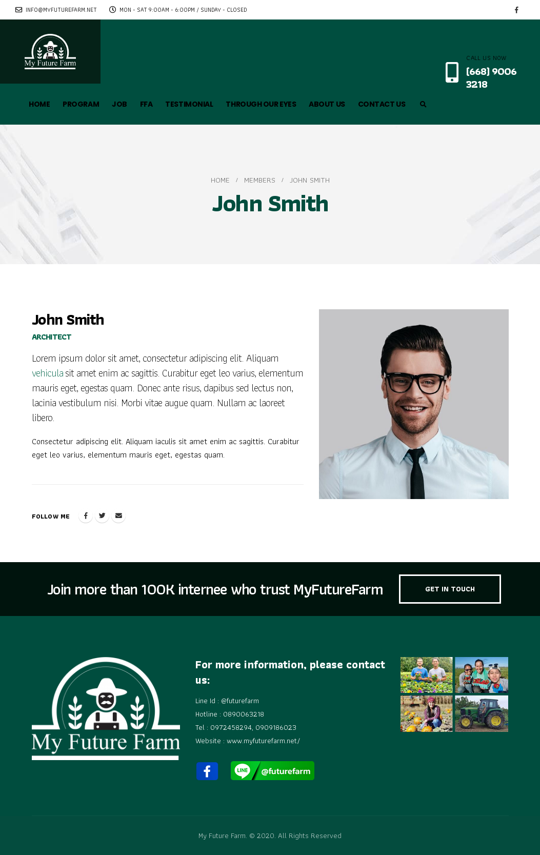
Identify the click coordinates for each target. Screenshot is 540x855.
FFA (146, 104)
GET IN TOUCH (450, 588)
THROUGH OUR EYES (261, 104)
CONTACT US (382, 104)
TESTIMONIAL (189, 104)
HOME (39, 104)
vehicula (47, 373)
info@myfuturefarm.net (56, 9)
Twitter (102, 515)
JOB (119, 104)
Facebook (85, 515)
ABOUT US (327, 104)
